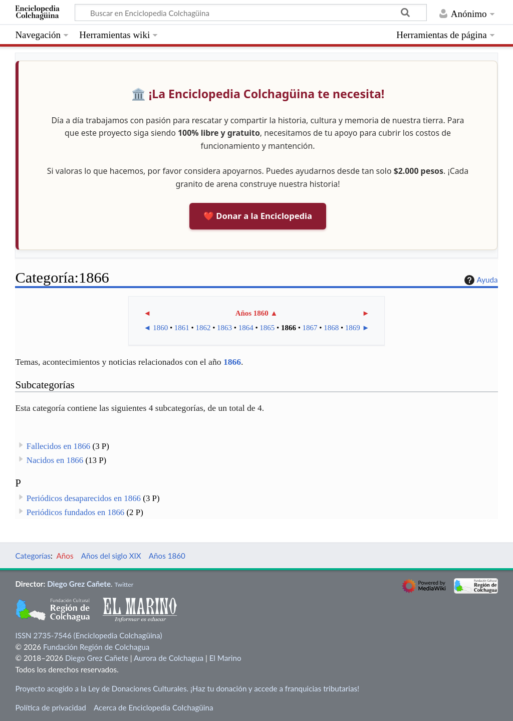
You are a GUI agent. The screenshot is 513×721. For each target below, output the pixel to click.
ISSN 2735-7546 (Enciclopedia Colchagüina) (88, 635)
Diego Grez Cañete (79, 583)
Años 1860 (252, 313)
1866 (288, 328)
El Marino (225, 657)
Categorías (33, 555)
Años (65, 555)
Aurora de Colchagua (168, 657)
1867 (310, 328)
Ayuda (480, 280)
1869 (352, 328)
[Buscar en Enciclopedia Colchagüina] (250, 13)
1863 (224, 328)
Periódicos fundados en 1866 (75, 512)
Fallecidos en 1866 (58, 446)
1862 (202, 328)
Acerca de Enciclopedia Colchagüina (153, 707)
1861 (181, 328)
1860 (160, 328)
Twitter (123, 584)
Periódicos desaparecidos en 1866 (84, 498)
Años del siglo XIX (111, 555)
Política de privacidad (50, 707)
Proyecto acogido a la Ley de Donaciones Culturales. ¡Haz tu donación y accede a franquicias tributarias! (187, 688)
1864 (245, 328)
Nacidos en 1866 (55, 460)
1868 (331, 328)
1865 (267, 328)
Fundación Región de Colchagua (96, 646)
